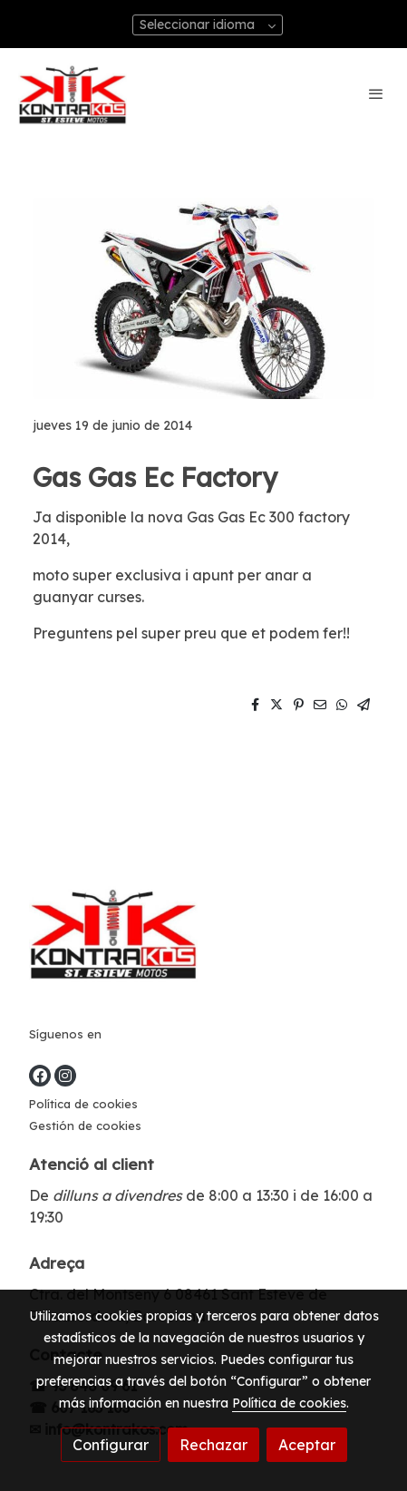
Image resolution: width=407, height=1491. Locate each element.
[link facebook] (40, 1076)
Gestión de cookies (85, 1125)
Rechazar (213, 1445)
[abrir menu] (376, 93)
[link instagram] (65, 1076)
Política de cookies (83, 1103)
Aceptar (306, 1445)
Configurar (111, 1445)
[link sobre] (203, 936)
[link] (72, 94)
